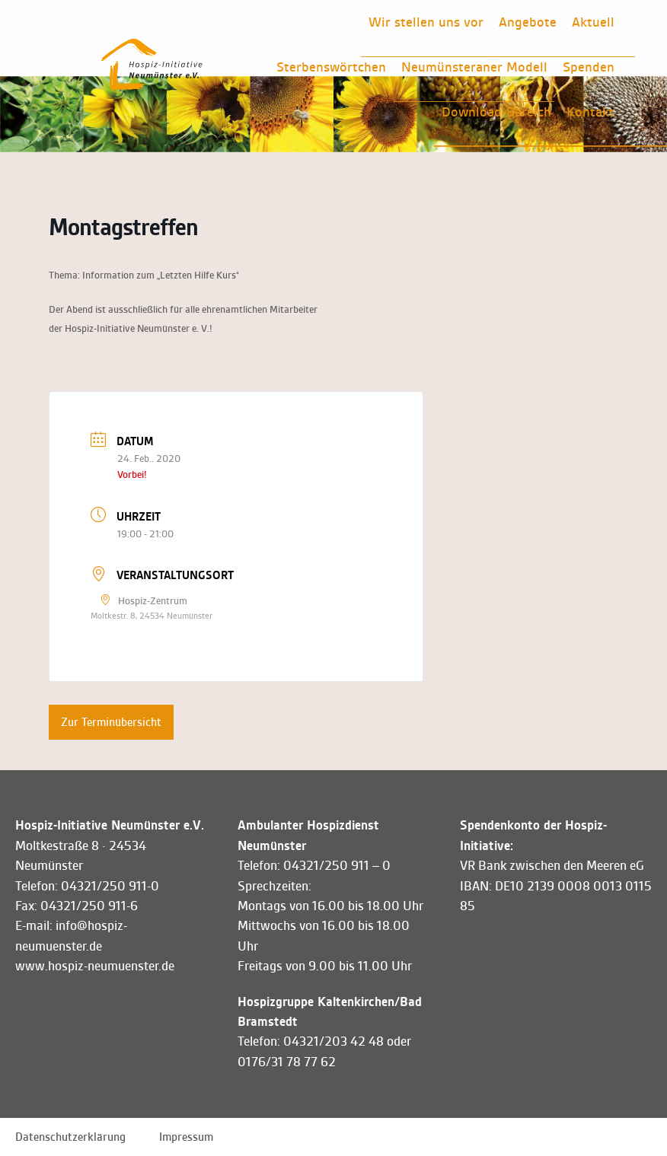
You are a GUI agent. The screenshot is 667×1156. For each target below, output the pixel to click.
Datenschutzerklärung (70, 1137)
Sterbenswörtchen (331, 67)
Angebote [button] (528, 22)
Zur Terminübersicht (111, 722)
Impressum (186, 1137)
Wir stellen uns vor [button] (426, 22)
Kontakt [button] (590, 111)
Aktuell (593, 22)
